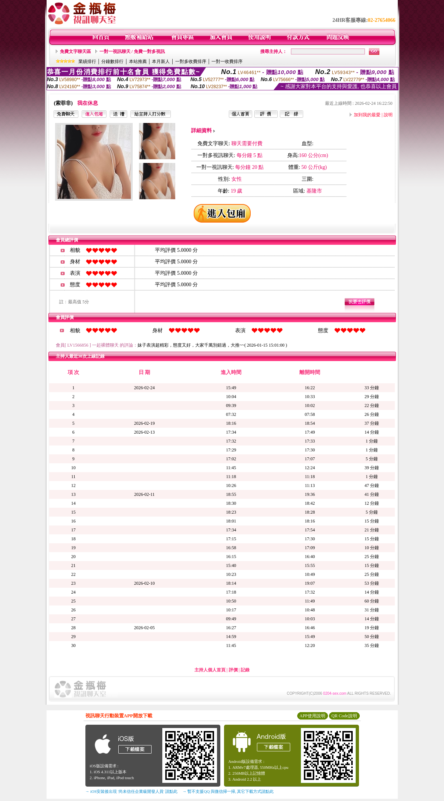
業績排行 (87, 61)
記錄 (245, 669)
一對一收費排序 (227, 61)
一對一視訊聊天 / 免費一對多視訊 (132, 51)
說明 (388, 114)
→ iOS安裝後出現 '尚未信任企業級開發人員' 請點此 (131, 791)
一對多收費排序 (190, 61)
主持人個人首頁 (210, 669)
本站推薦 (138, 61)
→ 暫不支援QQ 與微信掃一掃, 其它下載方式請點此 (228, 791)
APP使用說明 (312, 715)
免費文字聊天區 (75, 51)
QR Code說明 (344, 715)
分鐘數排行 (112, 61)
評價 (233, 669)
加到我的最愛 (367, 114)
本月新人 (161, 61)
